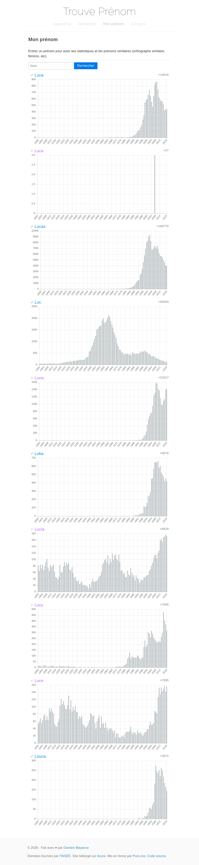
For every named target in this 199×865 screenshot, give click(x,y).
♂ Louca (38, 756)
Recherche (87, 24)
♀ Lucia (37, 529)
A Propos (138, 24)
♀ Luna (37, 378)
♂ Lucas (38, 226)
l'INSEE (65, 856)
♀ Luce (36, 680)
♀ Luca (36, 151)
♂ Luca (36, 75)
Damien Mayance (76, 847)
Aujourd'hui (62, 24)
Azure (101, 856)
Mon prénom (113, 24)
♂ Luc (35, 302)
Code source (156, 856)
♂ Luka (36, 453)
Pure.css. (139, 856)
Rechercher (85, 65)
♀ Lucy (36, 605)
